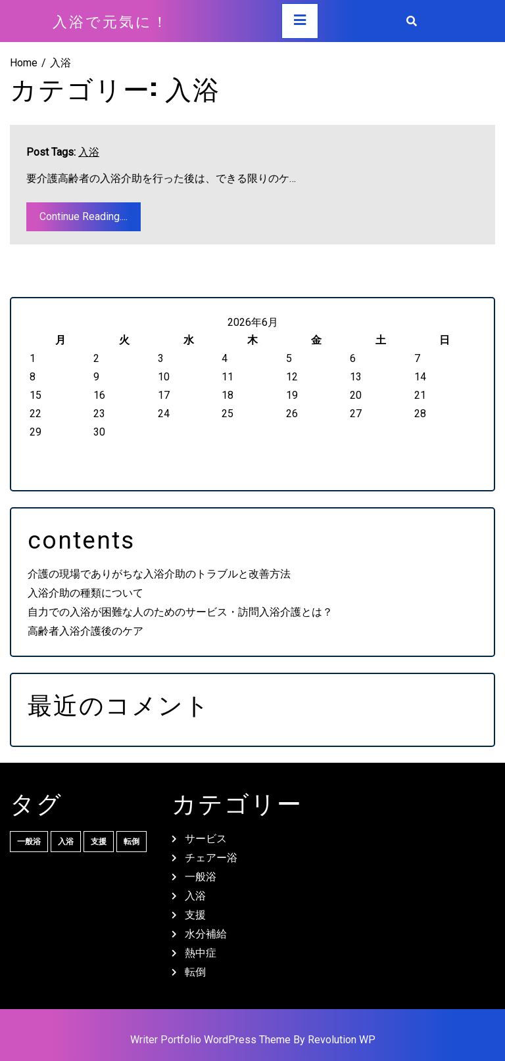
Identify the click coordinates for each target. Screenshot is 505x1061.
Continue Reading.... (83, 216)
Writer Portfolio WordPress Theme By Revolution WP (252, 1039)
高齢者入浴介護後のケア (85, 631)
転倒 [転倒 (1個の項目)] (131, 841)
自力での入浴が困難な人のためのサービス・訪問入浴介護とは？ (180, 612)
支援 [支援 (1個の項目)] (99, 841)
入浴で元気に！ (111, 21)
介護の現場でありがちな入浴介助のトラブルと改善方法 (159, 574)
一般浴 (200, 876)
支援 (195, 915)
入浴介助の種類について (85, 593)
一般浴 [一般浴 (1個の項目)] (29, 841)
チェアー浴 (211, 857)
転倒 (195, 972)
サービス (206, 838)
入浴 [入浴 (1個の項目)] (66, 841)
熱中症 (200, 953)
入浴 (88, 152)
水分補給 (206, 934)
